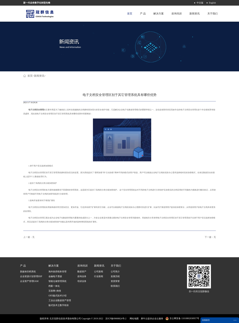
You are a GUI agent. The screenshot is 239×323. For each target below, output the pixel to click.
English (212, 3)
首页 (129, 13)
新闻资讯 (39, 75)
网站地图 (134, 318)
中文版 (200, 3)
